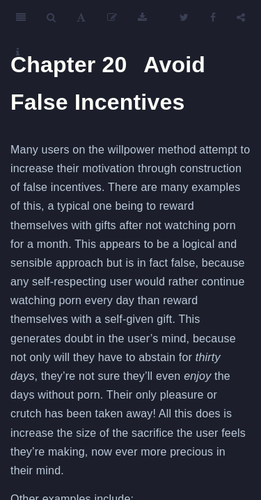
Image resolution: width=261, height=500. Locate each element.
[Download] (142, 17)
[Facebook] (213, 17)
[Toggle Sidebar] (21, 17)
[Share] (240, 17)
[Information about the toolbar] (18, 52)
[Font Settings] (81, 17)
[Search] (51, 17)
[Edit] (112, 17)
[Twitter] (184, 17)
